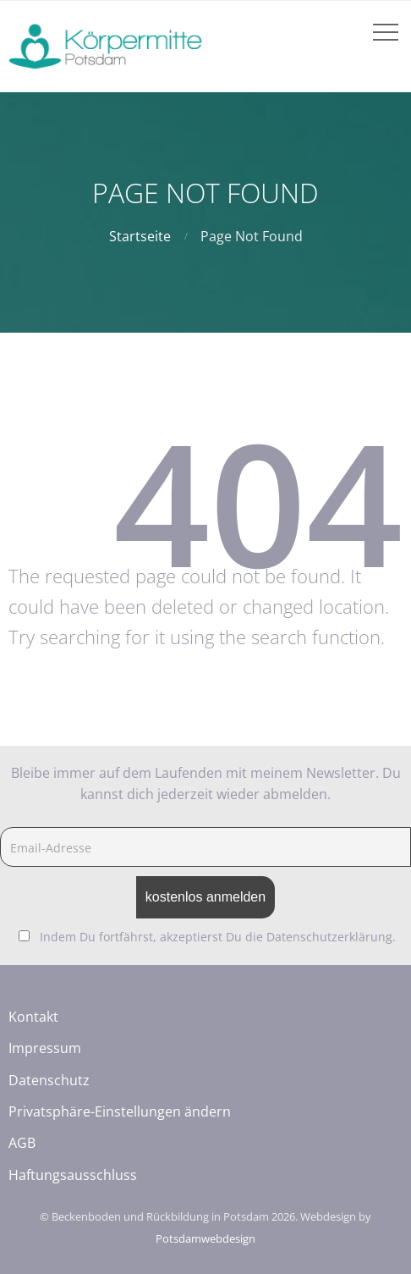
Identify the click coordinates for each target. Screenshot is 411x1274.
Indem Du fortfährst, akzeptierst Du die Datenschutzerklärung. (218, 937)
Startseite (140, 236)
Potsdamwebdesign (205, 1238)
